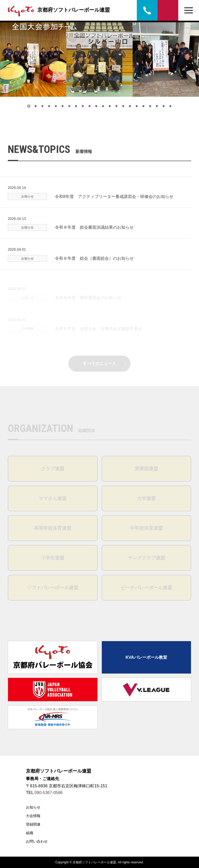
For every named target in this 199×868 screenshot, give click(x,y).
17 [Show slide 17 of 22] (136, 106)
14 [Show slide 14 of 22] (116, 106)
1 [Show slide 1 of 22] (29, 106)
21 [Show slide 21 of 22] (163, 106)
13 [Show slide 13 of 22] (109, 106)
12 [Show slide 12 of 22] (103, 106)
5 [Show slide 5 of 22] (56, 106)
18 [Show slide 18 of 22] (143, 106)
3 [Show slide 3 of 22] (42, 106)
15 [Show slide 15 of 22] (123, 106)
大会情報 (33, 816)
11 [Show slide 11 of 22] (96, 106)
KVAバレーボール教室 (146, 657)
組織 (29, 833)
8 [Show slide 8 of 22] (76, 106)
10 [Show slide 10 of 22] (89, 106)
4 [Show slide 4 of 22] (49, 106)
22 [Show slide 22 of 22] (170, 106)
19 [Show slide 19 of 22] (150, 106)
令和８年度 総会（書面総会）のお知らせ (94, 267)
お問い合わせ (168, 10)
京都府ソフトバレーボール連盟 (57, 10)
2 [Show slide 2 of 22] (35, 106)
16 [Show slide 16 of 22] (130, 106)
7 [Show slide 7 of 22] (69, 106)
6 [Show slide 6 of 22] (62, 106)
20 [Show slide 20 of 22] (157, 106)
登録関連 (33, 824)
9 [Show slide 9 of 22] (83, 106)
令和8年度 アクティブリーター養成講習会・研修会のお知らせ (114, 205)
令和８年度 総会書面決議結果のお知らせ (94, 236)
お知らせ (33, 807)
